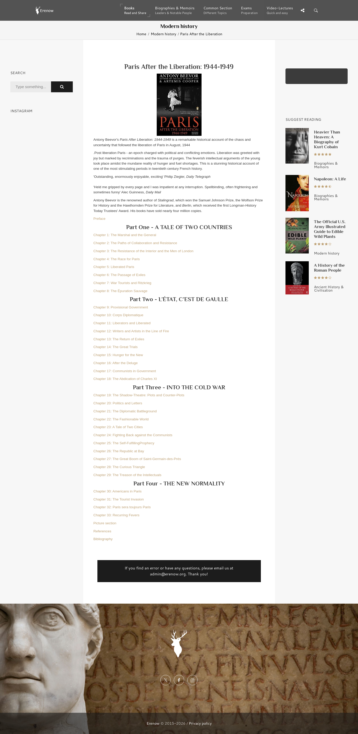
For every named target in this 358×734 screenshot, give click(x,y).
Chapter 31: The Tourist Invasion (119, 499)
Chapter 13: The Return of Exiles (119, 339)
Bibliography (103, 539)
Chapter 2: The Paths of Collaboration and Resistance (135, 243)
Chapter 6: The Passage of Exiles (120, 275)
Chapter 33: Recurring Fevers (117, 515)
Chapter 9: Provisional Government (121, 307)
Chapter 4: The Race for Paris (117, 259)
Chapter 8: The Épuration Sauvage (120, 291)
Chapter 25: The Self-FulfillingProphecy (124, 443)
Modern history (163, 33)
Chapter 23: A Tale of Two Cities (118, 427)
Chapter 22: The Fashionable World (121, 419)
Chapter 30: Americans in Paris (118, 491)
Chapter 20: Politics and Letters (118, 403)
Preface (100, 219)
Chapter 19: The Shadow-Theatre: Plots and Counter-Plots (139, 395)
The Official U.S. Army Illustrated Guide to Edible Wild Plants (330, 229)
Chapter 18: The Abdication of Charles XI (125, 379)
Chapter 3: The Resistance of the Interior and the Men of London (144, 251)
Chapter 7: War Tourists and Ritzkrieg (123, 283)
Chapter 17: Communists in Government (125, 371)
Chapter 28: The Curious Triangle (119, 467)
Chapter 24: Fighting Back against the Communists (133, 435)
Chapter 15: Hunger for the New (118, 355)
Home (141, 33)
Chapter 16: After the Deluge (116, 363)
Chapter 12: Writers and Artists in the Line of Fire (131, 331)
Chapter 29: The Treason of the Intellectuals (127, 475)
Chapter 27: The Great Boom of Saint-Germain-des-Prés (137, 459)
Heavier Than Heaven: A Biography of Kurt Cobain (327, 139)
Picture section (105, 523)
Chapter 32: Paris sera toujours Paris (122, 507)
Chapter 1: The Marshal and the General (125, 235)
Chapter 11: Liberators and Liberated (122, 323)
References (102, 531)
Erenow (153, 723)
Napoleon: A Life (330, 178)
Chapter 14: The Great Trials (116, 347)
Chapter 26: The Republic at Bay (119, 451)
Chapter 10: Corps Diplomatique (119, 315)
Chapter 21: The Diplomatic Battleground (125, 411)
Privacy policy (200, 723)
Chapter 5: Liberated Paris (114, 267)
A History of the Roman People (329, 268)
